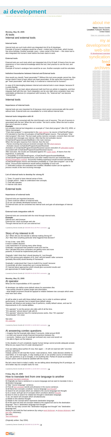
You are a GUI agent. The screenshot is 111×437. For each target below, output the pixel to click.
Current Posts (104, 120)
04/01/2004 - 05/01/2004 (101, 80)
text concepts (19, 387)
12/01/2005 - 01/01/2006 (101, 106)
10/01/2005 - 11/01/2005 (101, 102)
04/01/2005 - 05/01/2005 (101, 94)
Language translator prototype (17, 379)
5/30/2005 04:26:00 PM (31, 273)
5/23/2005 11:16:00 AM (31, 369)
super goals (51, 152)
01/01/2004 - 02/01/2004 (101, 74)
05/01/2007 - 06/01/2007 (101, 116)
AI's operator (10, 321)
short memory (55, 144)
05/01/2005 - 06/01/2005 (101, 95)
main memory (44, 132)
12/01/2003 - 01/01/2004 (101, 73)
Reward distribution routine (16, 160)
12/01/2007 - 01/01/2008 (101, 118)
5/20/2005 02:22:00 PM (31, 424)
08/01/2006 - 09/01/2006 (101, 109)
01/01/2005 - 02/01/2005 (101, 88)
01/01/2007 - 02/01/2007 (101, 111)
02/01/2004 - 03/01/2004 (101, 76)
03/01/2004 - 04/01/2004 (101, 78)
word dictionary (49, 410)
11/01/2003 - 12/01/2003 (101, 71)
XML (108, 64)
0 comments (43, 228)
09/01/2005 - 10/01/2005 (101, 101)
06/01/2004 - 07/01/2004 (101, 83)
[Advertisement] (40, 25)
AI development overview (100, 53)
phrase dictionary (64, 410)
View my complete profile (100, 35)
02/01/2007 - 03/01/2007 (101, 113)
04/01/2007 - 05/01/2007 (101, 115)
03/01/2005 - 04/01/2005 (101, 92)
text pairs (9, 412)
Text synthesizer (12, 416)
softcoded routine (67, 148)
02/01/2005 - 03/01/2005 (101, 90)
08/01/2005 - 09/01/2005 (101, 99)
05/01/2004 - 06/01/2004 (101, 81)
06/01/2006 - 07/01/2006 (101, 108)
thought (58, 393)
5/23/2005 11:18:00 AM (31, 325)
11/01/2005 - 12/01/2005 (101, 104)
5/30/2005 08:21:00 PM (31, 228)
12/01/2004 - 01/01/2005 (101, 87)
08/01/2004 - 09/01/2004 (101, 85)
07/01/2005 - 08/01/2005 (101, 97)
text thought (51, 389)
